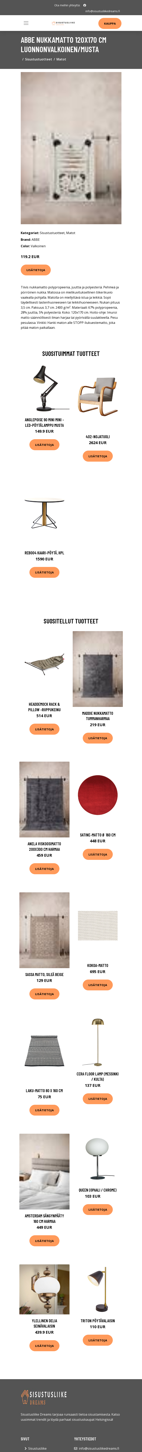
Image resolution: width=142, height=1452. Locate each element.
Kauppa (110, 23)
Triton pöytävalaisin (98, 1320)
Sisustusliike (37, 1448)
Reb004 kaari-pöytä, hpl (44, 552)
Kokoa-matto (97, 965)
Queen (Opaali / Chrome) (98, 1189)
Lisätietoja (35, 270)
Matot (61, 59)
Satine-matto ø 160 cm (98, 834)
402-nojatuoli (98, 436)
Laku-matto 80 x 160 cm (44, 1090)
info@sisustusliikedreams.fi (103, 11)
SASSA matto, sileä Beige (44, 974)
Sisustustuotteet (38, 59)
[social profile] (85, 5)
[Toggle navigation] (26, 23)
